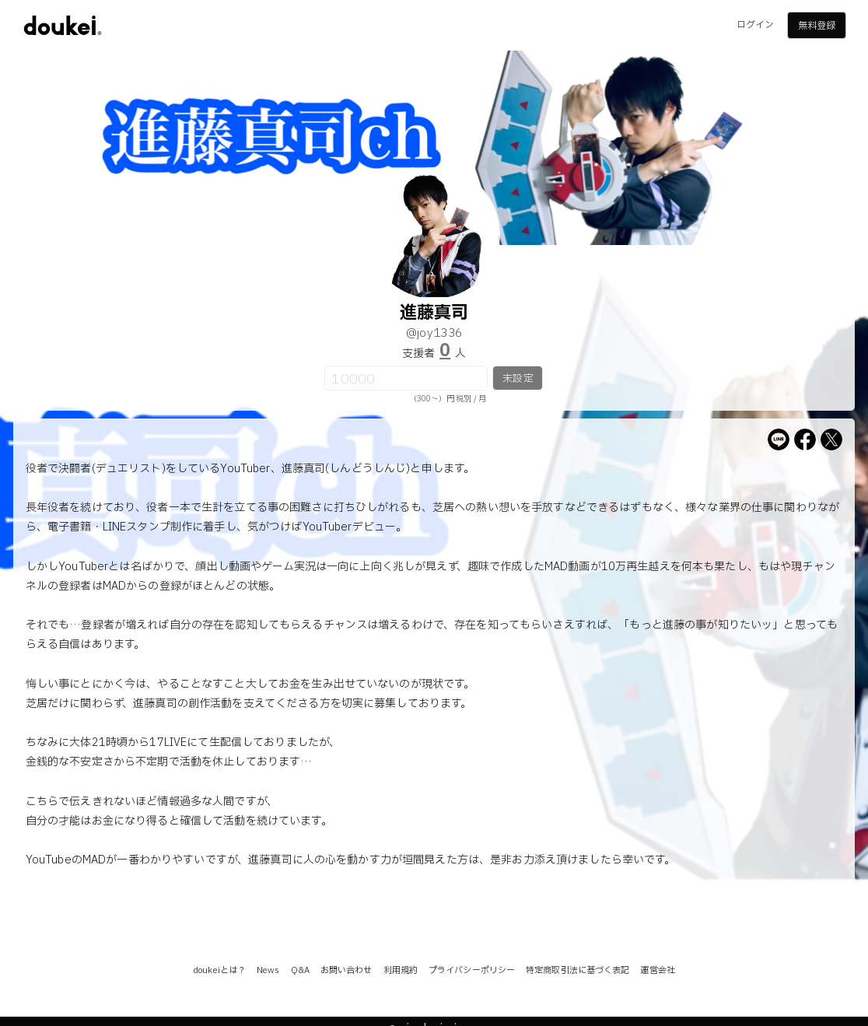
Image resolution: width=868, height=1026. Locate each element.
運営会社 (657, 970)
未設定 (517, 379)
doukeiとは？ (219, 970)
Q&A (300, 970)
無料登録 (816, 26)
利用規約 (400, 970)
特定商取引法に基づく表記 (577, 970)
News (268, 970)
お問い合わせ (346, 970)
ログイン (755, 25)
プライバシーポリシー (472, 970)
